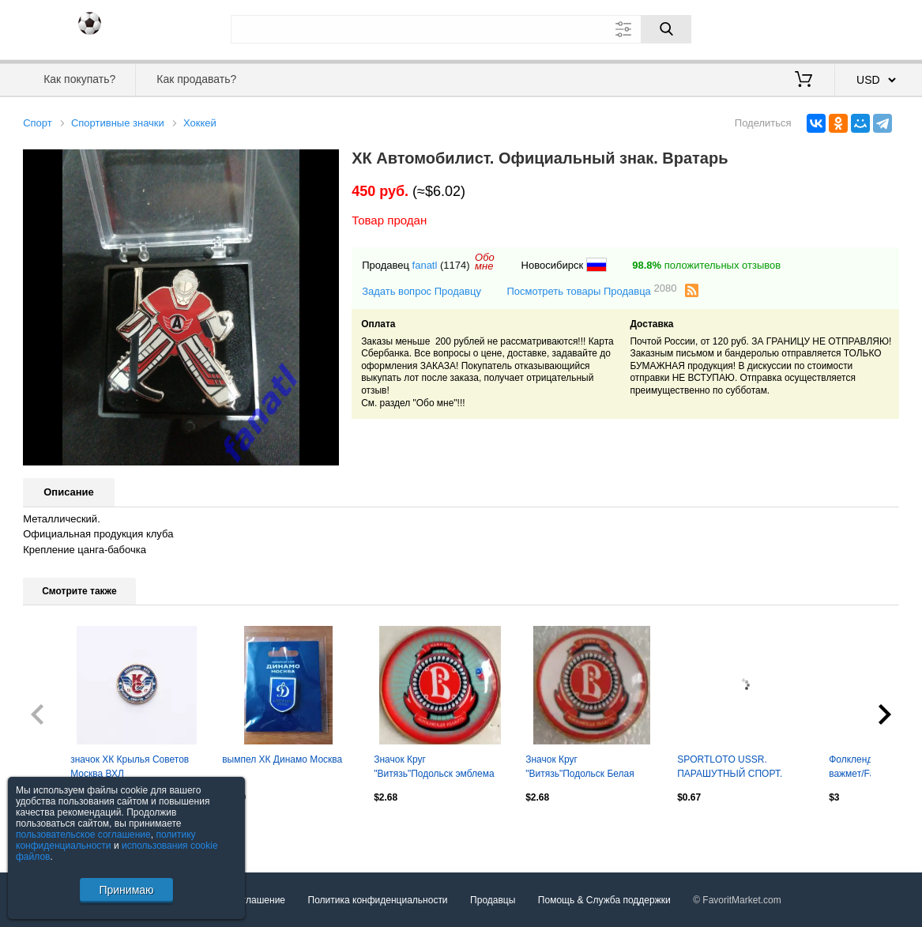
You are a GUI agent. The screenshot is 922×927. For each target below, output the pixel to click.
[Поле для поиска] (461, 29)
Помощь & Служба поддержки (604, 900)
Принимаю (126, 890)
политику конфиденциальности (106, 840)
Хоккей (199, 123)
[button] (324, 163)
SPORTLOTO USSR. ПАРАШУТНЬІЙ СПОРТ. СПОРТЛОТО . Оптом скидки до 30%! (740, 768)
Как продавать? (196, 79)
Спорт (37, 123)
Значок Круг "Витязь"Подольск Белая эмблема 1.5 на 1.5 (579, 768)
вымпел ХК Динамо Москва (282, 759)
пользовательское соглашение (83, 834)
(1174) (455, 265)
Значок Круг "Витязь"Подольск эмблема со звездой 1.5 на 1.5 (434, 768)
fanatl (425, 265)
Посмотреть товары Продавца (591, 290)
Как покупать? (79, 79)
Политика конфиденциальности (378, 900)
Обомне (485, 261)
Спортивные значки (117, 123)
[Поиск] (666, 29)
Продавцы (492, 900)
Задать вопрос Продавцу (421, 291)
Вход (806, 27)
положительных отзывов (706, 265)
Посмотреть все (57, 830)
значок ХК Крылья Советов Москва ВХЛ (129, 766)
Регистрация (866, 27)
